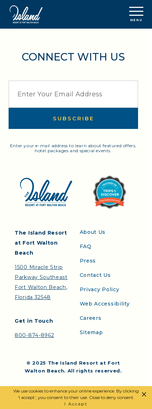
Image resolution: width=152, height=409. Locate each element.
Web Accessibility (105, 303)
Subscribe (73, 118)
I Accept (76, 403)
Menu (136, 14)
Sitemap (91, 332)
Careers (91, 318)
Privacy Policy (99, 289)
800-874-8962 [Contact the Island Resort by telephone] (34, 335)
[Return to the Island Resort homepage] (26, 14)
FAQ (86, 246)
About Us (93, 232)
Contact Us (95, 275)
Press (88, 261)
